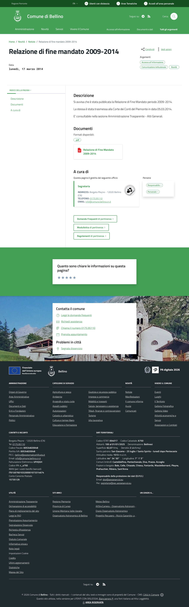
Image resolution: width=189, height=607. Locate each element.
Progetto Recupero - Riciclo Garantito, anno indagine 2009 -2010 (128, 515)
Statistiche (14, 567)
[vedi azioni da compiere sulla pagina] (164, 49)
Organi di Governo (17, 392)
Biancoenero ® (106, 598)
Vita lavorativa (95, 420)
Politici (12, 420)
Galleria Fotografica (164, 406)
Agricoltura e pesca (62, 392)
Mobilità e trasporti (97, 401)
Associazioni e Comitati (166, 425)
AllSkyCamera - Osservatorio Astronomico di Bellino (121, 506)
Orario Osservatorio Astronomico (112, 511)
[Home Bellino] (37, 16)
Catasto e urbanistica (63, 415)
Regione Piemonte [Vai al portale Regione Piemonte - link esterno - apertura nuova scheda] (19, 3)
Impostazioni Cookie (18, 553)
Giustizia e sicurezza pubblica (102, 392)
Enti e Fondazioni (17, 411)
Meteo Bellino (102, 501)
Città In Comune (151, 594)
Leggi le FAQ (15, 515)
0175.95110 (96, 198)
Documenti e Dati (17, 406)
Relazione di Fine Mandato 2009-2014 (98, 152)
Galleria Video (161, 411)
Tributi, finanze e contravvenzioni (104, 411)
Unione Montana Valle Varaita (67, 511)
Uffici (11, 401)
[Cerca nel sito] (173, 16)
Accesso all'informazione (118, 29)
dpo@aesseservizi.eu (113, 479)
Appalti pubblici (60, 406)
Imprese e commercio (98, 396)
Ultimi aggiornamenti (19, 562)
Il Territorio (160, 401)
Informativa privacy (18, 544)
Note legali (14, 548)
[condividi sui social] (147, 49)
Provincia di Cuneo (61, 506)
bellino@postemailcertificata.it (30, 455)
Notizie (31, 41)
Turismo (92, 415)
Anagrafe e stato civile (64, 401)
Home (12, 41)
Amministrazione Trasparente (23, 501)
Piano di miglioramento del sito (24, 511)
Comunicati (130, 411)
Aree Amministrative (19, 396)
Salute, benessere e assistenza (103, 406)
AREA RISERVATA (93, 602)
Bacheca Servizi (16, 534)
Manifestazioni (132, 396)
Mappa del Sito (16, 572)
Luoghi (158, 396)
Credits (12, 558)
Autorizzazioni (59, 411)
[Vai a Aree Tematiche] (126, 3)
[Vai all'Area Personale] (158, 3)
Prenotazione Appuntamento (23, 520)
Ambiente (57, 396)
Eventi (158, 392)
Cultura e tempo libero (63, 420)
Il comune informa (134, 401)
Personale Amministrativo (21, 415)
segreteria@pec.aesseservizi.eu (116, 483)
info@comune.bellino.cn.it (98, 201)
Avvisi (128, 406)
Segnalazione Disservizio (21, 525)
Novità (21, 41)
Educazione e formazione (65, 425)
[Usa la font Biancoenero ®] (97, 3)
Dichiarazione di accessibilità (22, 506)
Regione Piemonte (62, 501)
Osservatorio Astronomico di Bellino (70, 515)
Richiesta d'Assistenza (20, 529)
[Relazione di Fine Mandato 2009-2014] (79, 150)
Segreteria (84, 186)
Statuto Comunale (18, 539)
